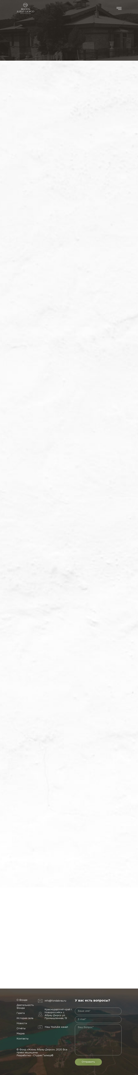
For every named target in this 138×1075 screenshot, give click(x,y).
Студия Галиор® (43, 1055)
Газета (21, 1013)
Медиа (20, 1034)
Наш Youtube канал (56, 1027)
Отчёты (21, 1028)
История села (25, 1018)
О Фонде (22, 1000)
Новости (22, 1023)
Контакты (22, 1039)
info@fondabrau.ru (55, 1001)
